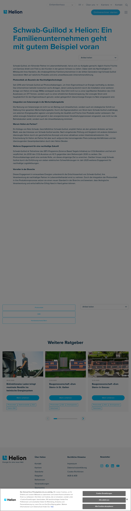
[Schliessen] (127, 501)
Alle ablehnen (104, 502)
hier (52, 509)
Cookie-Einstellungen (104, 496)
